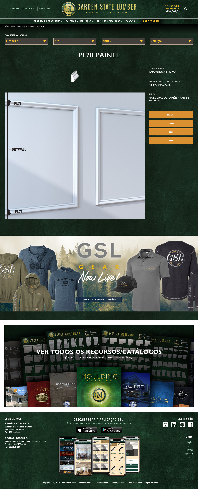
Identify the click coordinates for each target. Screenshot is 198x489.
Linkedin (173, 424)
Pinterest (182, 424)
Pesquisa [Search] (186, 9)
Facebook (190, 424)
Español (190, 446)
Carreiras (44, 8)
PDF (171, 140)
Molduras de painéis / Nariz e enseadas (169, 99)
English (190, 442)
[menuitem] (173, 9)
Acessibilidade (102, 482)
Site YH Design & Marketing (143, 482)
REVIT (171, 114)
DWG (171, 123)
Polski (190, 457)
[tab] (48, 21)
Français (190, 449)
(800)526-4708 (18, 429)
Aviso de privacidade (118, 482)
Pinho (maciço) (159, 84)
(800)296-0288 (20, 444)
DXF (171, 132)
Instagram (165, 424)
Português (189, 453)
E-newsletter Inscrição (22, 8)
